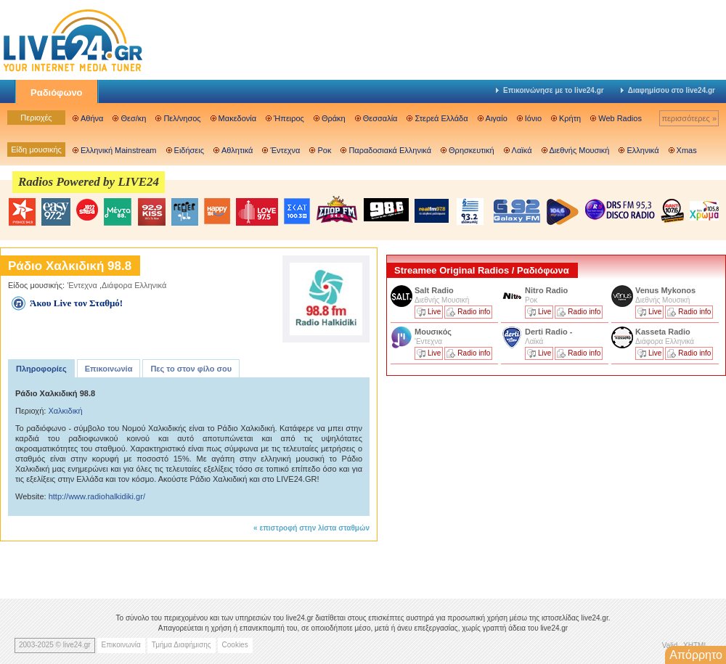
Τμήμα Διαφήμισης (181, 645)
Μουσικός (433, 331)
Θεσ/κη (133, 118)
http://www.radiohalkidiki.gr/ (97, 496)
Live (434, 312)
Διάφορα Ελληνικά (134, 285)
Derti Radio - (548, 331)
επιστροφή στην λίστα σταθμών (314, 528)
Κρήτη (570, 118)
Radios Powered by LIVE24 (88, 182)
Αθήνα (92, 118)
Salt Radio (435, 290)
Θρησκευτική (471, 150)
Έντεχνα (285, 150)
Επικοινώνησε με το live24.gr (550, 90)
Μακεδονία (237, 118)
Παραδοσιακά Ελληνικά (389, 150)
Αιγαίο (496, 118)
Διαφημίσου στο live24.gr (668, 90)
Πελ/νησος (181, 118)
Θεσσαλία (380, 118)
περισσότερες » (689, 118)
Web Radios (620, 118)
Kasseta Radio (664, 331)
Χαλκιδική (65, 410)
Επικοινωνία (109, 368)
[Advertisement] (495, 481)
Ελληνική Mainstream (119, 150)
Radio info (473, 312)
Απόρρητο (695, 655)
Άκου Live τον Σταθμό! (76, 303)
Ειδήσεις (189, 150)
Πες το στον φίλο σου (191, 368)
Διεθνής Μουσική (580, 150)
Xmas (687, 150)
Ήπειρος (289, 118)
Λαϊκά (522, 150)
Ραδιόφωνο (56, 92)
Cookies (235, 645)
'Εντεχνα (82, 285)
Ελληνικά (642, 150)
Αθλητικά (237, 150)
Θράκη (334, 118)
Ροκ (324, 150)
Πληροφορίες (41, 368)
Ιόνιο (533, 118)
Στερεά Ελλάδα (441, 118)
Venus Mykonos (666, 290)
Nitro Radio (546, 290)
